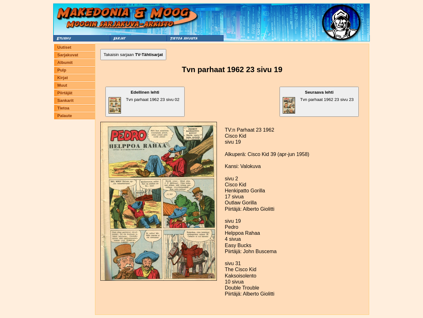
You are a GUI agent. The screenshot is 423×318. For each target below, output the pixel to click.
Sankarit (65, 100)
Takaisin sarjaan (133, 54)
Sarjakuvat (67, 55)
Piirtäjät (65, 92)
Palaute (64, 115)
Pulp (61, 70)
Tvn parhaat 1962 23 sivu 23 (318, 102)
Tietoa (63, 108)
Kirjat (62, 77)
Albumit (65, 62)
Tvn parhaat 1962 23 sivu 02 (144, 102)
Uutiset (64, 47)
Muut (62, 85)
